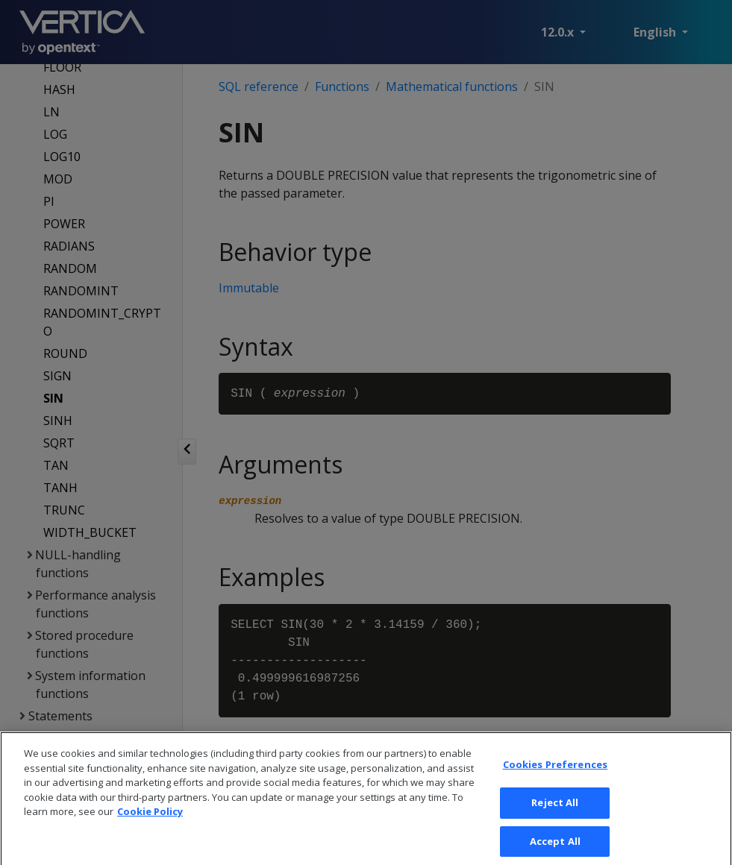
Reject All (554, 813)
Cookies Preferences (555, 776)
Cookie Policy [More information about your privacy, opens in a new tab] (150, 823)
